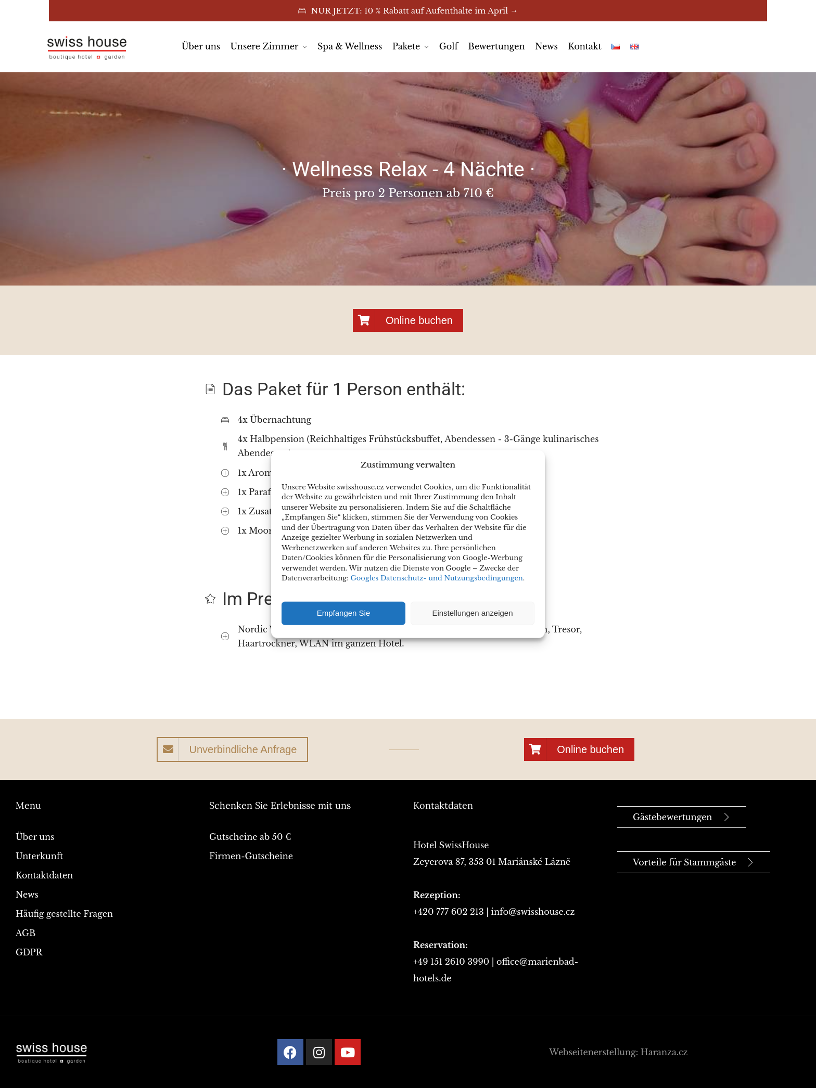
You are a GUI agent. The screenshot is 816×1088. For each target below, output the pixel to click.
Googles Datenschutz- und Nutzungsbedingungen (437, 578)
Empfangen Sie (344, 612)
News (546, 46)
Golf (448, 46)
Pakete (406, 46)
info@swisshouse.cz (533, 911)
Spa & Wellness (349, 46)
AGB (25, 933)
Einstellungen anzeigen (472, 612)
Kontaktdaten (44, 875)
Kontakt (584, 46)
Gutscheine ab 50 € (250, 837)
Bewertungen (496, 46)
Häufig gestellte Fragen (64, 914)
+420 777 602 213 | (452, 911)
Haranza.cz (664, 1052)
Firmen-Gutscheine (251, 856)
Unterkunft (39, 856)
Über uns (201, 46)
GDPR (29, 952)
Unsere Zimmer (265, 46)
